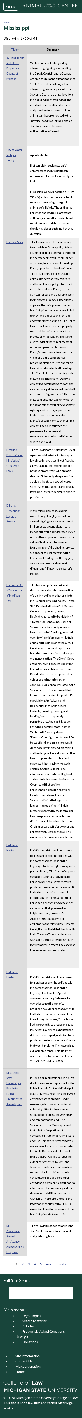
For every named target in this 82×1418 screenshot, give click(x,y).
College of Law (66, 1397)
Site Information (27, 1356)
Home (6, 22)
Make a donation (28, 1366)
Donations (30, 1342)
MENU (10, 7)
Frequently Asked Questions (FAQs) (41, 1334)
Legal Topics (31, 1315)
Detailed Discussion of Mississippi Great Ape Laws (14, 460)
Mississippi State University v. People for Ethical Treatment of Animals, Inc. (14, 1088)
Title (15, 49)
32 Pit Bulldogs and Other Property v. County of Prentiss (15, 68)
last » (62, 1264)
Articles (28, 1326)
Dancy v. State (14, 242)
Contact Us (23, 1361)
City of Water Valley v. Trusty (14, 155)
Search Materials (35, 1321)
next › (50, 1264)
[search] (35, 1292)
